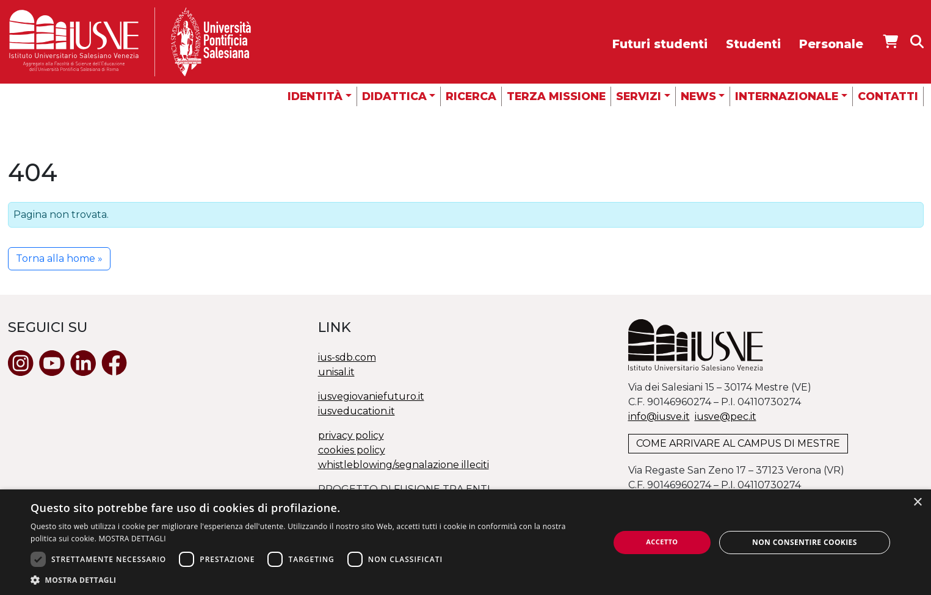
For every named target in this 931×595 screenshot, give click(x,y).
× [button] (917, 502)
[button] (311, 580)
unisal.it (336, 372)
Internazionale (786, 96)
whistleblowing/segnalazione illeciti (403, 465)
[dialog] (465, 542)
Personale (831, 44)
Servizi (638, 96)
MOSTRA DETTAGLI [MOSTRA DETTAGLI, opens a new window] (132, 538)
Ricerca (471, 96)
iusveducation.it (356, 411)
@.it (725, 416)
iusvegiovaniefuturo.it (371, 396)
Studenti (753, 44)
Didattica (394, 96)
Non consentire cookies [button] (804, 542)
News (698, 96)
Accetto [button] (662, 541)
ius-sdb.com (347, 357)
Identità (315, 96)
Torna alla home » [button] (59, 258)
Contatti (888, 96)
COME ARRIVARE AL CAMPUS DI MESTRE (738, 443)
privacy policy (351, 435)
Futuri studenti (660, 44)
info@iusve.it (659, 416)
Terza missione (556, 96)
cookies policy (351, 450)
